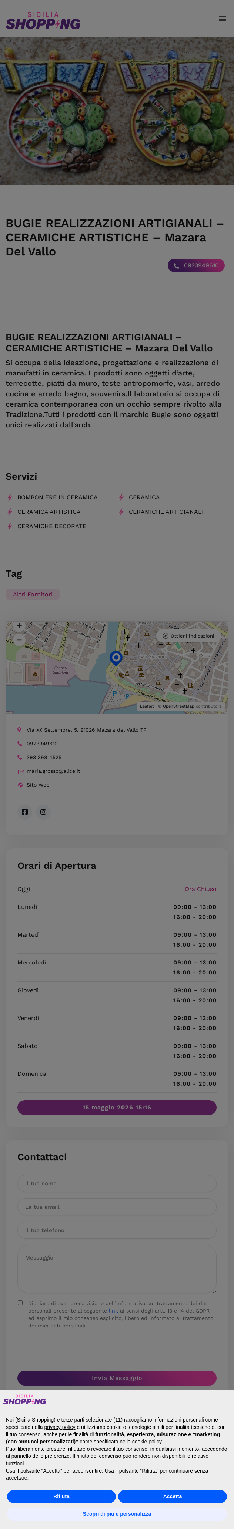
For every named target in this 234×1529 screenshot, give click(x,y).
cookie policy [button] (146, 1441)
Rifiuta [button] (61, 1496)
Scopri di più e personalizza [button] (117, 1514)
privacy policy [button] (60, 1427)
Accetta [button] (172, 1496)
